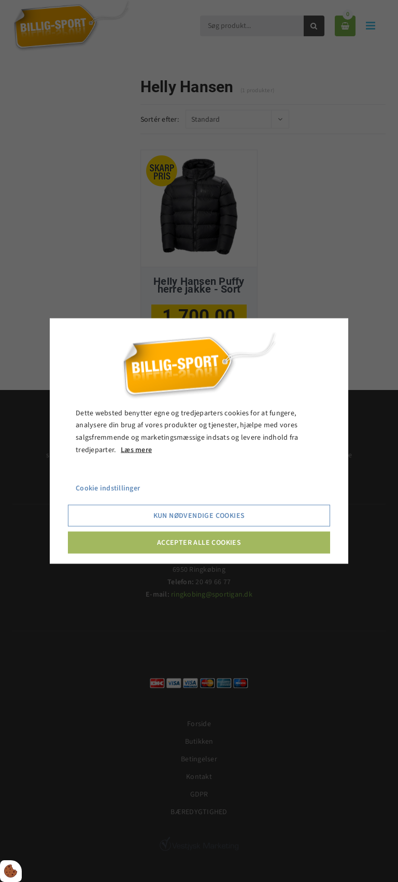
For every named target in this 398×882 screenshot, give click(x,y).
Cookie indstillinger (108, 488)
